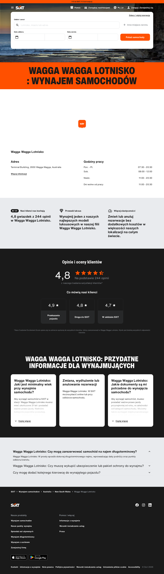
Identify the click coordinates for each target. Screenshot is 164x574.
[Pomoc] (75, 7)
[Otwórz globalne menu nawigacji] (12, 7)
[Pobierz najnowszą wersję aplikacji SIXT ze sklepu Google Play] (38, 557)
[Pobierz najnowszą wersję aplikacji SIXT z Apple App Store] (19, 557)
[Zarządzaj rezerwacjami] (97, 7)
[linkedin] (150, 505)
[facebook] (137, 505)
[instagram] (143, 505)
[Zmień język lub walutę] (118, 7)
